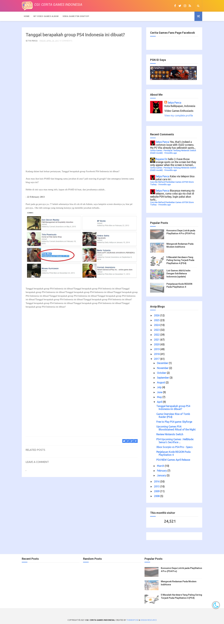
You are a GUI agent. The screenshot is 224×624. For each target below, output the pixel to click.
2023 (157, 329)
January (162, 475)
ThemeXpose (132, 620)
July (159, 387)
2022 (157, 334)
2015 (157, 486)
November (163, 368)
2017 (157, 358)
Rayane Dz (161, 159)
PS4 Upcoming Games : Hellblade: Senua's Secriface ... (175, 441)
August (161, 382)
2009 (157, 491)
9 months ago (170, 153)
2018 (157, 354)
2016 (157, 481)
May (159, 397)
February (162, 470)
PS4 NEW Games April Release (173, 459)
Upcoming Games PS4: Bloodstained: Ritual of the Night (176, 428)
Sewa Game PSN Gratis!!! (76, 16)
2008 (157, 496)
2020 (157, 344)
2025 (157, 320)
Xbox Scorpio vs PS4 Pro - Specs (174, 447)
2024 (157, 325)
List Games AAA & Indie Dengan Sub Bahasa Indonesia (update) (178, 273)
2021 (157, 339)
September (163, 377)
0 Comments (66, 41)
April (160, 401)
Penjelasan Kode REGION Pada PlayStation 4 (173, 453)
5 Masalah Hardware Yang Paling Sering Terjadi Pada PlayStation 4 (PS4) (180, 260)
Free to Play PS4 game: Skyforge (174, 421)
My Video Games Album (45, 16)
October (162, 372)
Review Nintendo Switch (169, 434)
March (161, 465)
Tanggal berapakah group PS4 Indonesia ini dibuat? (173, 407)
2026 (157, 315)
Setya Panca (174, 102)
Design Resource (148, 620)
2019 (157, 349)
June (160, 392)
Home (26, 16)
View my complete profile (178, 115)
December (163, 363)
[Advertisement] (82, 107)
